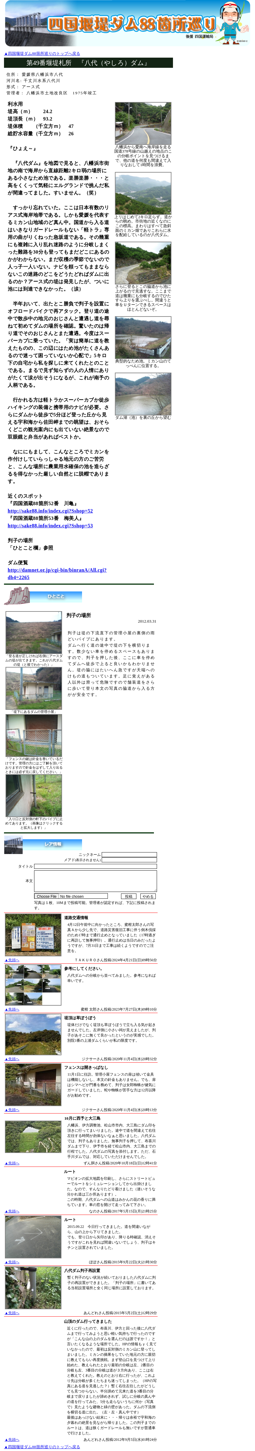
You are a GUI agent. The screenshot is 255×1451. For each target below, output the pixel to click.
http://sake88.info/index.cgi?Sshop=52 (50, 510)
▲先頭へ (12, 960)
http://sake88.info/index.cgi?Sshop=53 (50, 525)
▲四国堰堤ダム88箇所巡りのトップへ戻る (42, 53)
